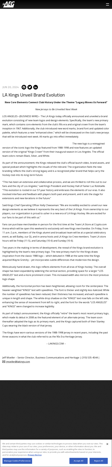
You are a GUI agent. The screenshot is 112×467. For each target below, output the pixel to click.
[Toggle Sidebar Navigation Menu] (107, 4)
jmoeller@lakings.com (18, 359)
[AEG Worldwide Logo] (8, 4)
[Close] (107, 444)
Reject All (98, 460)
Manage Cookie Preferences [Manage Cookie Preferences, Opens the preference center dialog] (17, 460)
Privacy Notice (35, 455)
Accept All (78, 460)
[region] (56, 453)
